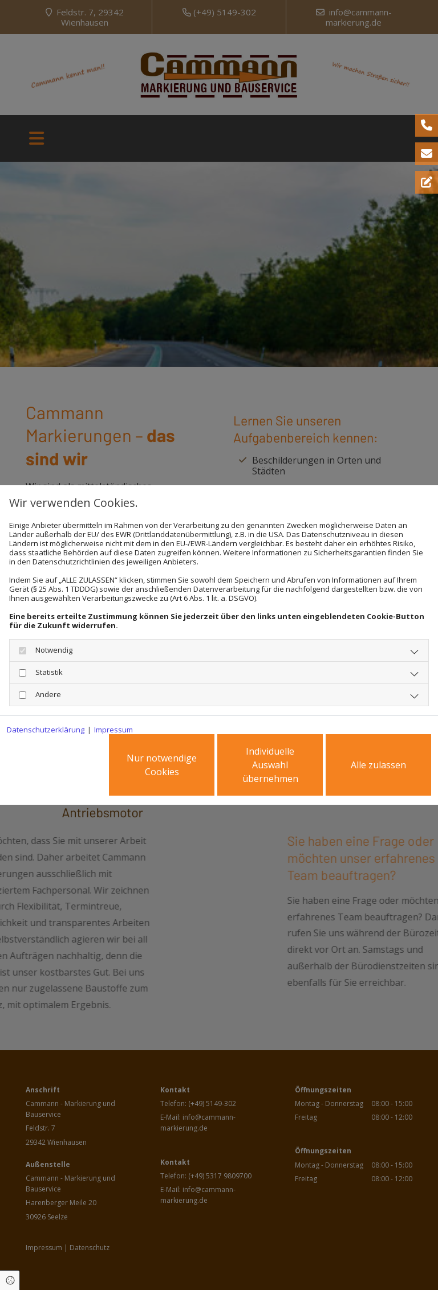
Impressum (113, 729)
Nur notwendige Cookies (162, 765)
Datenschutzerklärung (45, 729)
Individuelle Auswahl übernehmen (270, 765)
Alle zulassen (378, 765)
